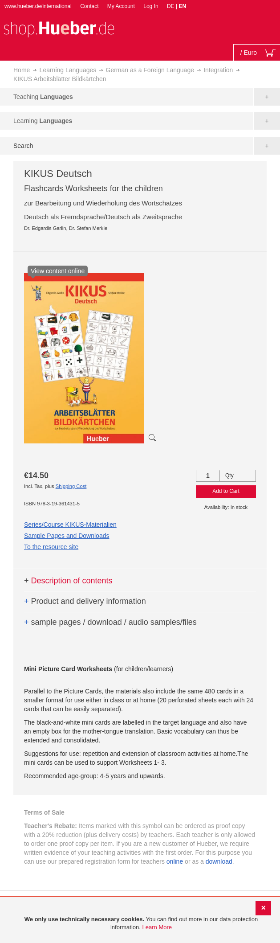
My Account (121, 6)
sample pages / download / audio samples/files (110, 622)
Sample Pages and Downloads (66, 535)
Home (21, 70)
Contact (89, 6)
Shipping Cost (71, 486)
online (174, 861)
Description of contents (68, 580)
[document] (141, 923)
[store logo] (59, 28)
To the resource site (51, 546)
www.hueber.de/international (38, 6)
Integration (218, 70)
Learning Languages (68, 70)
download (219, 861)
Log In (150, 6)
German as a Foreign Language (150, 70)
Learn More (157, 927)
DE (171, 6)
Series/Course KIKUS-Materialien (70, 524)
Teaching (43, 96)
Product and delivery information (85, 601)
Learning (42, 120)
